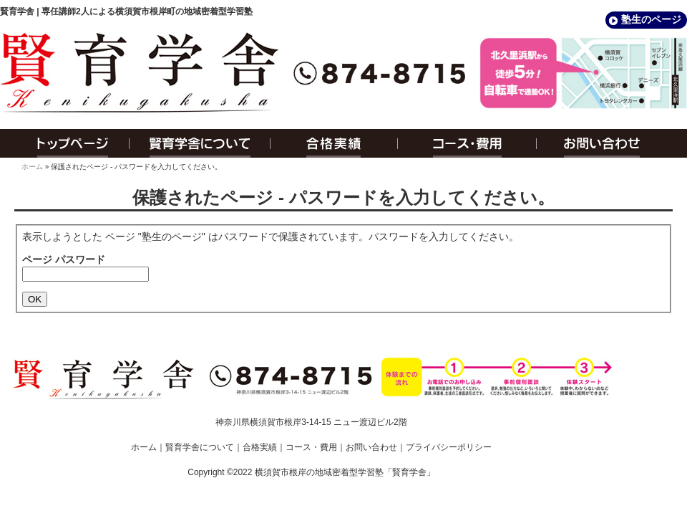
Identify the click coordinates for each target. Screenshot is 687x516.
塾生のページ (651, 19)
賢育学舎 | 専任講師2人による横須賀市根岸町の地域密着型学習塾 (126, 11)
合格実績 (334, 143)
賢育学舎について (200, 143)
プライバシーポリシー (449, 447)
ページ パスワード (63, 259)
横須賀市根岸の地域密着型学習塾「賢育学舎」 (345, 472)
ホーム (32, 167)
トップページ (65, 143)
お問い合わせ (612, 143)
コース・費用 (467, 143)
